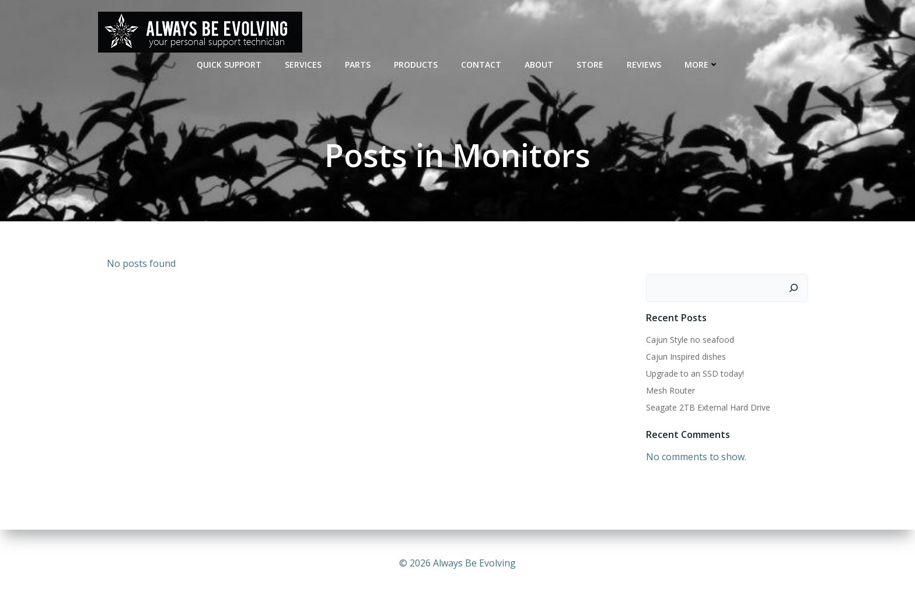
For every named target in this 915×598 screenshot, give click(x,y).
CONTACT (481, 64)
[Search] (794, 287)
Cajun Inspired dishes (686, 356)
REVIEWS (644, 64)
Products (416, 64)
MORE (701, 64)
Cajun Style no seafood (690, 339)
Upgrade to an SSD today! (695, 373)
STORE (590, 64)
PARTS (358, 64)
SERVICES (303, 64)
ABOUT (539, 64)
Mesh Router (670, 390)
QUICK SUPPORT (229, 64)
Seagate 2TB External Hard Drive (708, 407)
